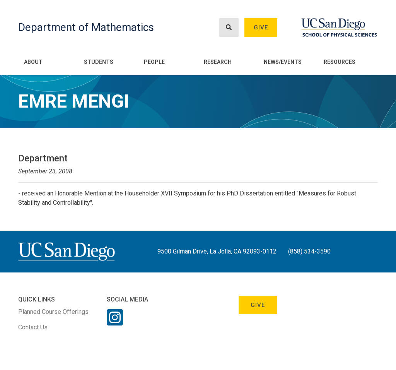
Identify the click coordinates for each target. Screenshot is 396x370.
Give (261, 27)
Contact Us (33, 327)
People (154, 62)
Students (98, 62)
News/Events (283, 62)
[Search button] (229, 27)
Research (218, 62)
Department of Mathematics (86, 27)
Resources (339, 62)
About (33, 62)
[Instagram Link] (115, 322)
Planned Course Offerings (53, 311)
